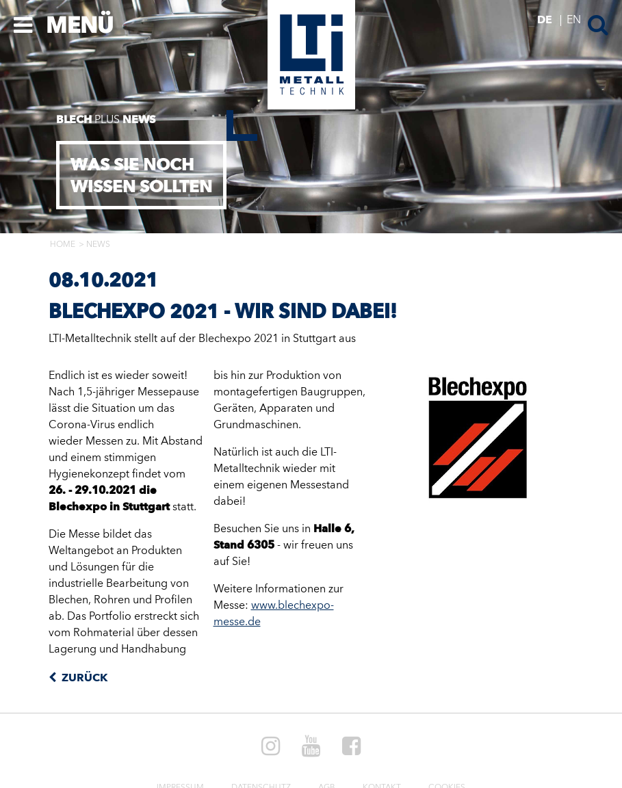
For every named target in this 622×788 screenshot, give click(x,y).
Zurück (83, 678)
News (98, 245)
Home (62, 245)
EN (574, 20)
